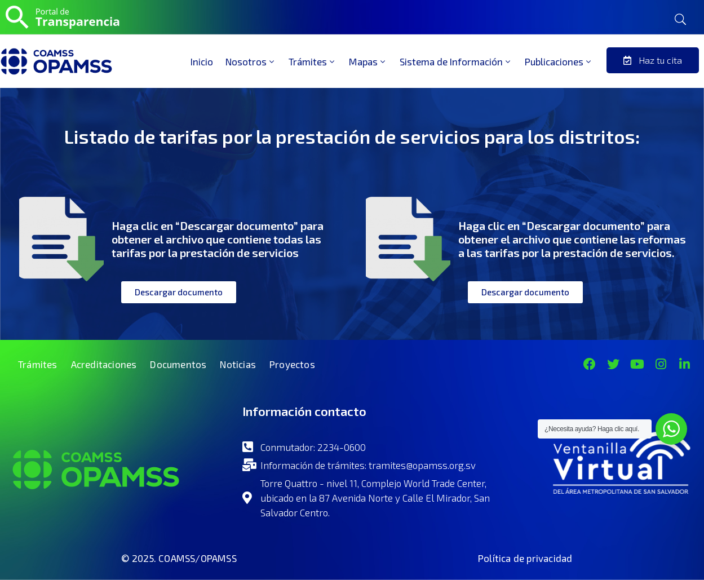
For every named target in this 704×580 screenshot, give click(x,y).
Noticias (238, 364)
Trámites (312, 61)
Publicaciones (559, 61)
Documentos (178, 364)
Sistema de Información (456, 61)
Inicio (202, 61)
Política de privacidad (525, 558)
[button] (652, 60)
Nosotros (250, 61)
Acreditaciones (104, 364)
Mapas (368, 61)
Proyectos (292, 364)
